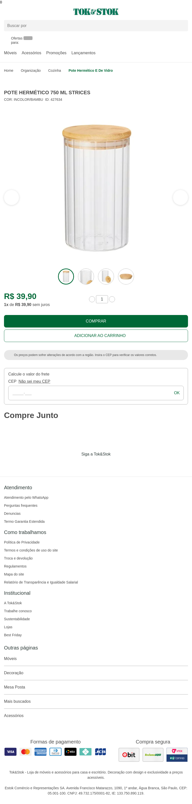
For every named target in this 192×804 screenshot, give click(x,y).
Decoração (96, 673)
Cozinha (54, 70)
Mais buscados (96, 701)
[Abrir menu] (32, 12)
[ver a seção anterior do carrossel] (180, 197)
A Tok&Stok (13, 603)
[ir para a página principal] (96, 11)
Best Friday (13, 635)
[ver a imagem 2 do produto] (86, 276)
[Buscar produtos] (96, 25)
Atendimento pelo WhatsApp (26, 498)
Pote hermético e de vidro (90, 70)
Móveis (10, 53)
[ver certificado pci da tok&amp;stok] (177, 755)
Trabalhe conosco (18, 611)
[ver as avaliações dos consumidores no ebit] (129, 755)
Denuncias (12, 514)
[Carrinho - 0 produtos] (185, 12)
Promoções (56, 53)
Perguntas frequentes (21, 506)
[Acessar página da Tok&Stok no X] (117, 464)
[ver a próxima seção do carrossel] (11, 197)
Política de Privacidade (22, 542)
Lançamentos (84, 53)
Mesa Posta (96, 687)
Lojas (8, 627)
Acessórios (31, 53)
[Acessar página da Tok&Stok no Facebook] (75, 464)
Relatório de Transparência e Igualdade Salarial (41, 582)
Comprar (96, 321)
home (8, 70)
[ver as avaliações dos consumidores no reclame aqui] (153, 755)
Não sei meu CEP (34, 381)
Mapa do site (14, 574)
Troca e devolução (18, 558)
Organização (30, 70)
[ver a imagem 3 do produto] (106, 276)
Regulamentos (15, 566)
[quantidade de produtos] (102, 299)
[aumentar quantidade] (112, 299)
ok (177, 393)
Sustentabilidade (17, 619)
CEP (12, 381)
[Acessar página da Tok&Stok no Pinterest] (103, 464)
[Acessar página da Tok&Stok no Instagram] (89, 464)
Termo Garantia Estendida (24, 522)
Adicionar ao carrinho (100, 336)
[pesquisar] (182, 25)
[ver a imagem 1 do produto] (66, 276)
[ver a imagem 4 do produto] (126, 276)
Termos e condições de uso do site (31, 550)
